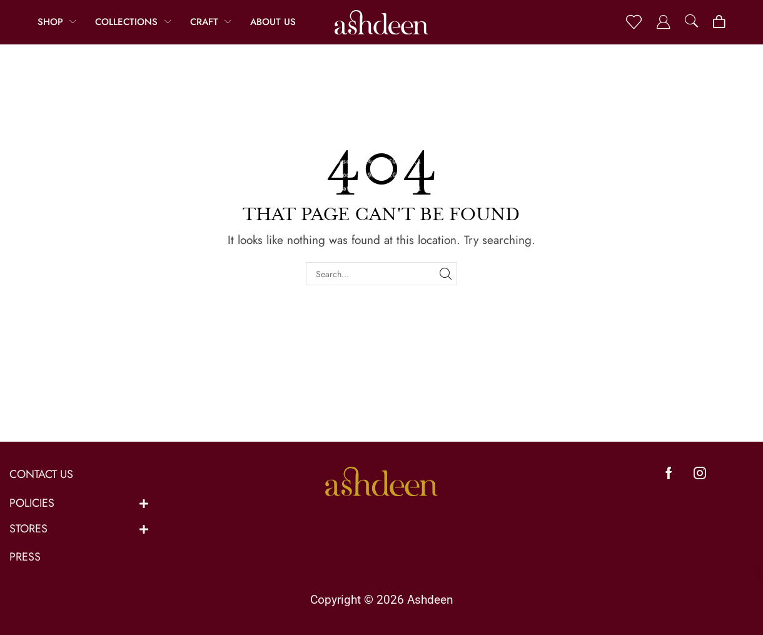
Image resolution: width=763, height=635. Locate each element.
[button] (634, 22)
